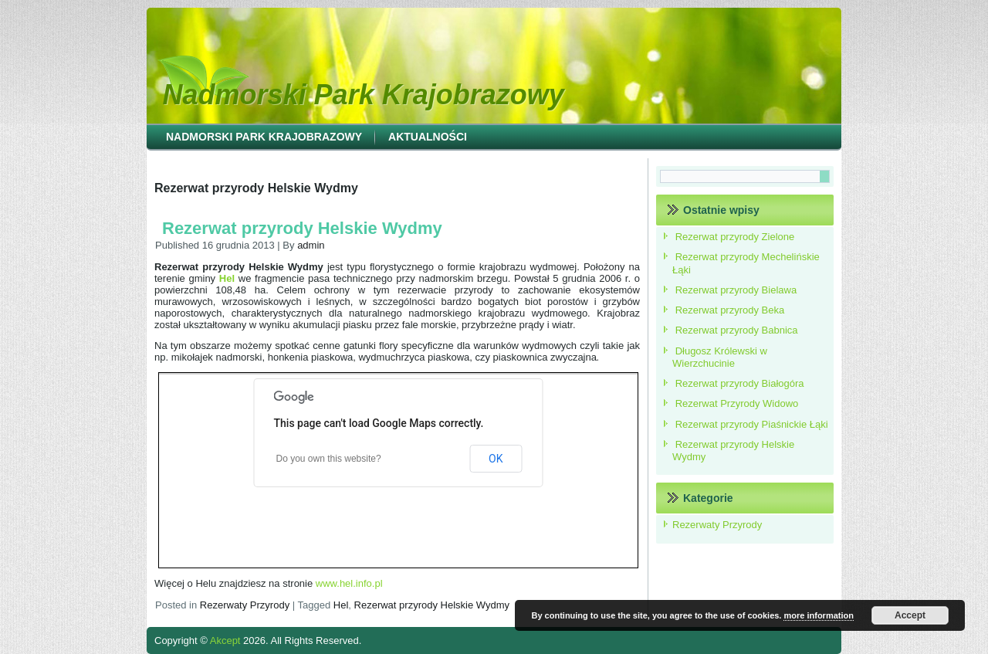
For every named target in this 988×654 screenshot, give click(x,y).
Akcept (225, 640)
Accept (910, 615)
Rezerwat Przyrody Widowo (737, 403)
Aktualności (427, 136)
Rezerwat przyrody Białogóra (739, 383)
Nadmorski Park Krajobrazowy (363, 94)
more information (818, 615)
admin (310, 245)
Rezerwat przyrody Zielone (735, 236)
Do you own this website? (328, 458)
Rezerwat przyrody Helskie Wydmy (302, 228)
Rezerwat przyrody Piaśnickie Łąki (751, 424)
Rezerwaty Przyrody (244, 605)
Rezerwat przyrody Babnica (736, 330)
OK (495, 458)
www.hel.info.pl (349, 583)
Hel (341, 605)
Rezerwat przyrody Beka (730, 310)
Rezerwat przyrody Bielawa (736, 290)
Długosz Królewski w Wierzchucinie (719, 357)
